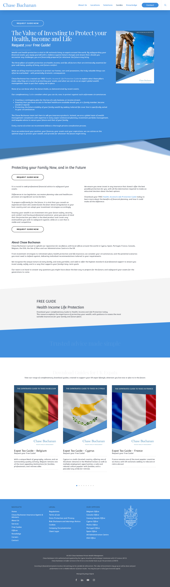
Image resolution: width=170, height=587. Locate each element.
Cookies (52, 525)
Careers (15, 537)
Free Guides (17, 527)
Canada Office (92, 515)
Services (15, 524)
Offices (15, 530)
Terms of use (54, 515)
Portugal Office (93, 528)
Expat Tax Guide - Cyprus (78, 450)
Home (14, 511)
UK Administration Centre (97, 535)
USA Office (91, 538)
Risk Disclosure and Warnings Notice (64, 521)
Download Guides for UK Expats (85, 372)
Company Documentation (60, 528)
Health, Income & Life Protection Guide (119, 212)
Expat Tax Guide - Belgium (30, 450)
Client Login (54, 531)
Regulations (54, 511)
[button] (28, 23)
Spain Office (91, 531)
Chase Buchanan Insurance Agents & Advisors (27, 516)
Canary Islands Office (95, 518)
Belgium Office (92, 511)
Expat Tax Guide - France (127, 450)
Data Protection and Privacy (61, 518)
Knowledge (16, 534)
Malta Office (92, 525)
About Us (15, 520)
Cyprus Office (92, 521)
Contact (15, 540)
